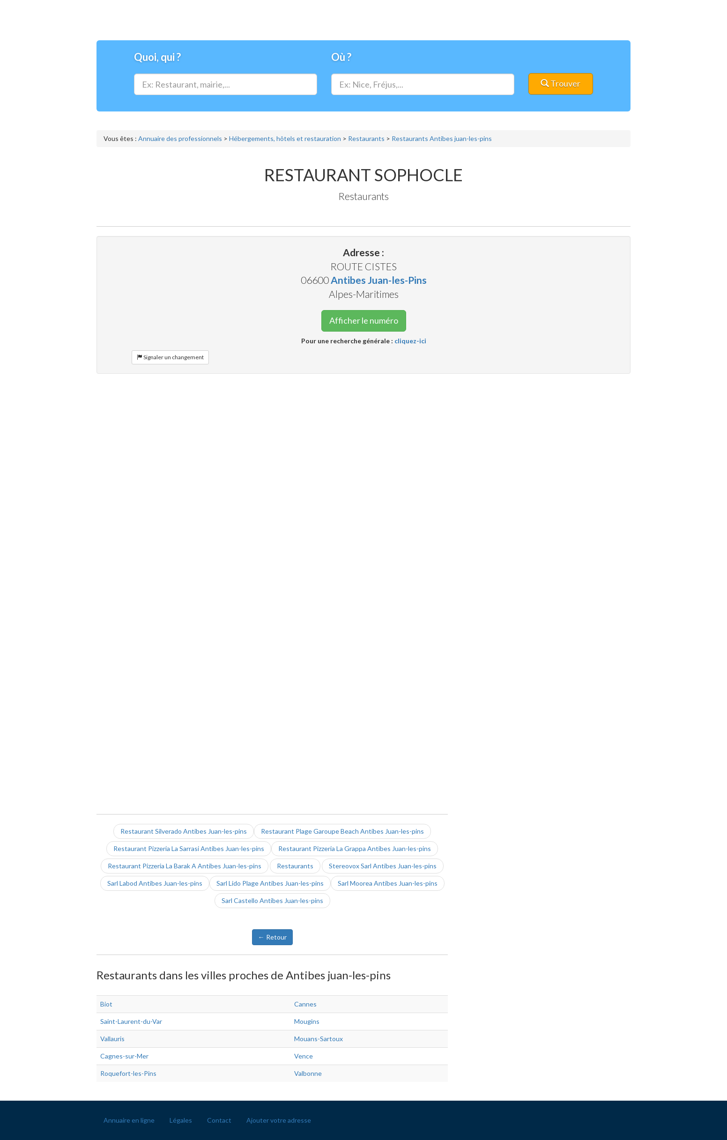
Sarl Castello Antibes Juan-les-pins (272, 900)
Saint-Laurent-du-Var (131, 1021)
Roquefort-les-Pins (128, 1073)
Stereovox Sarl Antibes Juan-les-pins (383, 866)
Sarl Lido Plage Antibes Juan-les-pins (270, 883)
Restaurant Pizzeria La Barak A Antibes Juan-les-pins (184, 866)
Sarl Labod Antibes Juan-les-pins (154, 883)
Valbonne (308, 1073)
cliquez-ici (410, 341)
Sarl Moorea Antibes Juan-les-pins (388, 883)
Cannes (305, 1004)
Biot (106, 1004)
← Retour (272, 937)
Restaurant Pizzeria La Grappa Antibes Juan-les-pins (354, 848)
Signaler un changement (170, 357)
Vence (303, 1056)
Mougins (306, 1021)
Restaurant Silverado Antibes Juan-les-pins (183, 831)
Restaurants (295, 866)
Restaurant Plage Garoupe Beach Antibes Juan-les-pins (342, 831)
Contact (219, 1120)
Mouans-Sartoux (318, 1039)
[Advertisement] (363, 448)
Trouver (560, 83)
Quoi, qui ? (157, 57)
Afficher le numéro (363, 320)
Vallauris (112, 1039)
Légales (181, 1120)
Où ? (341, 57)
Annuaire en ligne (129, 1120)
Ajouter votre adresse (278, 1120)
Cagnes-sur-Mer (124, 1056)
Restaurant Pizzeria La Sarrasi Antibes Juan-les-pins (188, 848)
